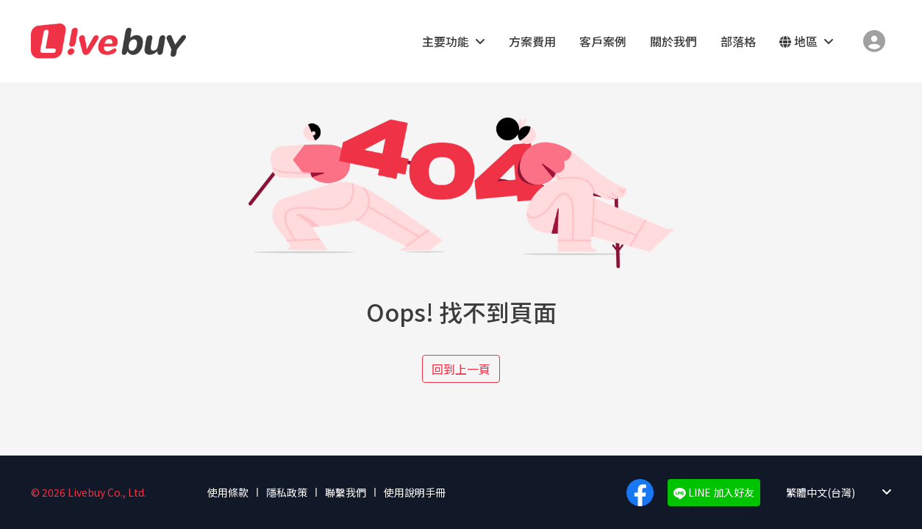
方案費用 (532, 41)
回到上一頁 (461, 369)
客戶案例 (602, 41)
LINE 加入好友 (713, 492)
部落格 (738, 41)
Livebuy (108, 41)
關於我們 (673, 41)
